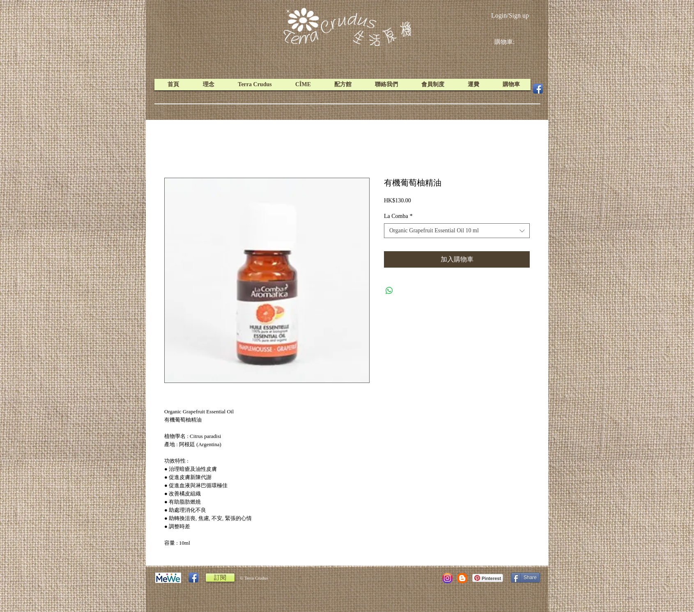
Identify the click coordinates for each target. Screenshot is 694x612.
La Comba (398, 216)
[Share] (525, 577)
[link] (510, 42)
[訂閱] (220, 577)
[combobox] (457, 230)
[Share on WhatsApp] (389, 291)
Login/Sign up (510, 15)
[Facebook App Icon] (538, 89)
